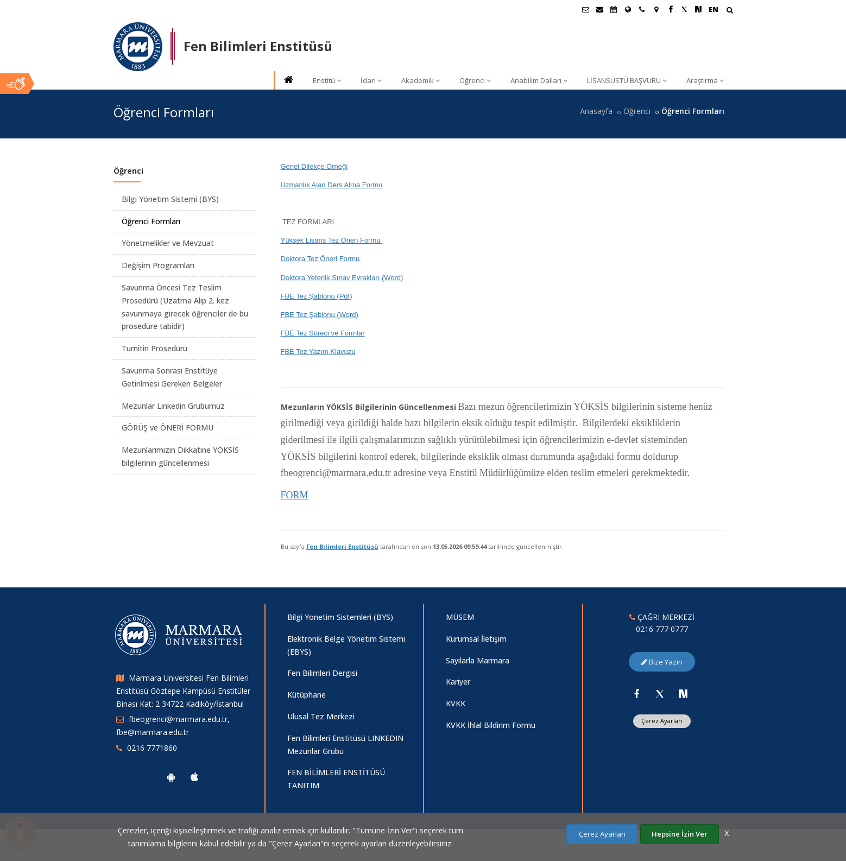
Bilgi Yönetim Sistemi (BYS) (170, 199)
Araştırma (705, 80)
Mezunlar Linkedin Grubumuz (173, 406)
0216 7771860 (152, 748)
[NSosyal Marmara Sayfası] (698, 9)
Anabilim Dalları (538, 80)
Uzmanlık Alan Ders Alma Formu (332, 185)
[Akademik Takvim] (613, 9)
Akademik (420, 80)
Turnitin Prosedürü (154, 348)
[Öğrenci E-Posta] (585, 9)
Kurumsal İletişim (476, 639)
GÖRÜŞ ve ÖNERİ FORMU (167, 427)
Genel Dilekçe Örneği (314, 166)
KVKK (455, 703)
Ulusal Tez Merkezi (321, 716)
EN (713, 9)
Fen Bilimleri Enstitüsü (342, 546)
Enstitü (327, 80)
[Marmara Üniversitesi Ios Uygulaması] (194, 777)
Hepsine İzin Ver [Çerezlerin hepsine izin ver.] (680, 834)
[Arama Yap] (729, 11)
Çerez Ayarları (662, 721)
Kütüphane (306, 694)
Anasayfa (596, 111)
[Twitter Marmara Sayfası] (684, 9)
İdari (371, 80)
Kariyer (458, 681)
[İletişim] (641, 9)
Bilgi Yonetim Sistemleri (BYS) (340, 617)
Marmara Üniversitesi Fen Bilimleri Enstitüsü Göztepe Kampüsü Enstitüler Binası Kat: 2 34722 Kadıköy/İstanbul (183, 691)
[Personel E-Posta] (599, 9)
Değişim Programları (158, 265)
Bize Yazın (662, 662)
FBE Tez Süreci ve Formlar (323, 333)
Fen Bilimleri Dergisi (322, 673)
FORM (294, 495)
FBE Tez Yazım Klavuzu (318, 351)
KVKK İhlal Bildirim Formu (490, 725)
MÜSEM (460, 617)
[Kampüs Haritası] (656, 9)
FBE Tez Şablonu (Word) (319, 315)
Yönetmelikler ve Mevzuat (168, 243)
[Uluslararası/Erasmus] (627, 9)
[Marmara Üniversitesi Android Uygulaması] (171, 777)
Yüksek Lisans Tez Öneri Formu (332, 240)
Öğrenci (475, 80)
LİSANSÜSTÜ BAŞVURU (627, 80)
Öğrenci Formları (151, 221)
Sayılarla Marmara (477, 660)
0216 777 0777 (662, 629)
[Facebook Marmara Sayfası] (670, 9)
